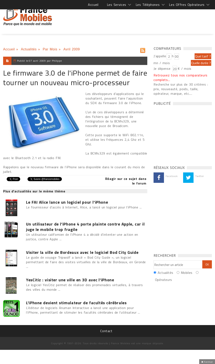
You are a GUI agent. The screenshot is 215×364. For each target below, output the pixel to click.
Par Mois (50, 49)
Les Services (116, 4)
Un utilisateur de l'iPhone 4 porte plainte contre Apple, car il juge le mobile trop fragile (85, 226)
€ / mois (184, 68)
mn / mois (162, 63)
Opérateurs (163, 279)
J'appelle (160, 56)
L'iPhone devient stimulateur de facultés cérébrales (76, 302)
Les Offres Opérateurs (187, 4)
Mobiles (186, 272)
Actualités (29, 49)
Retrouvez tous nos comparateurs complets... (181, 77)
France (27, 15)
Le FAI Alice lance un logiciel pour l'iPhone (67, 202)
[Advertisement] (136, 16)
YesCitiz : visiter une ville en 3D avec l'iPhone (70, 280)
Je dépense (163, 68)
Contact (106, 330)
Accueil (93, 4)
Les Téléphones (148, 4)
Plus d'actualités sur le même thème (34, 191)
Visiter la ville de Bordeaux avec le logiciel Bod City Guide (82, 252)
